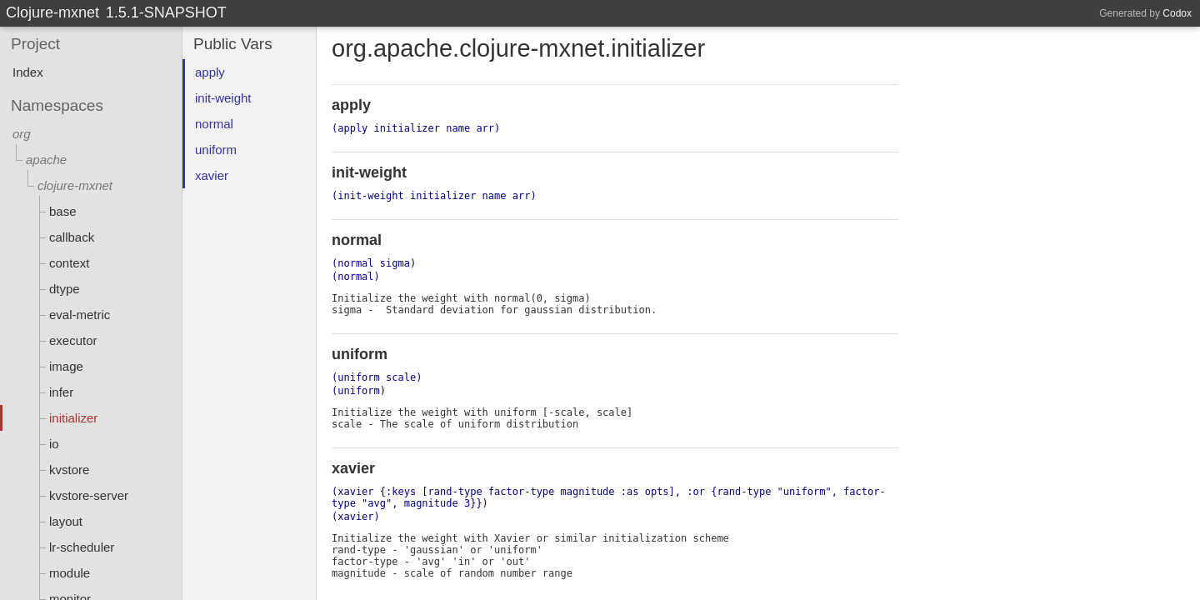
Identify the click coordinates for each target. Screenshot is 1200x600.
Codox (1177, 13)
